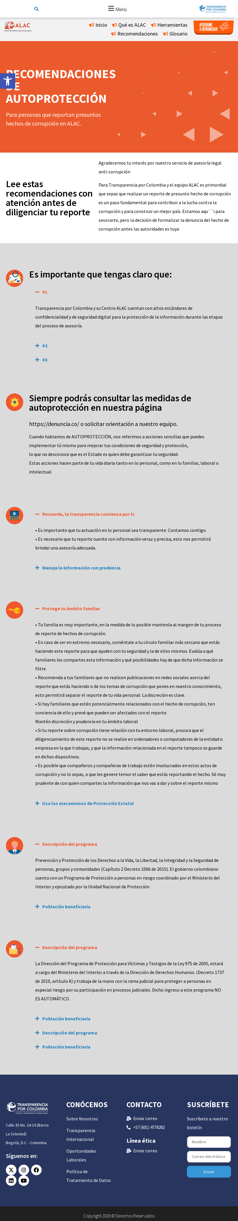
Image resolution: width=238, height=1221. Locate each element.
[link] (7, 81)
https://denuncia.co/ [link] (54, 423)
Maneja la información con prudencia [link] (81, 568)
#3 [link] (44, 360)
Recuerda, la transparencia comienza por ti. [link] (88, 514)
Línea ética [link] (141, 1140)
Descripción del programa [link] (69, 844)
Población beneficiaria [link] (66, 906)
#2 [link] (44, 346)
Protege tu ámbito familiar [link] (71, 608)
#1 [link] (44, 292)
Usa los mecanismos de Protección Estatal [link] (88, 803)
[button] (117, 9)
